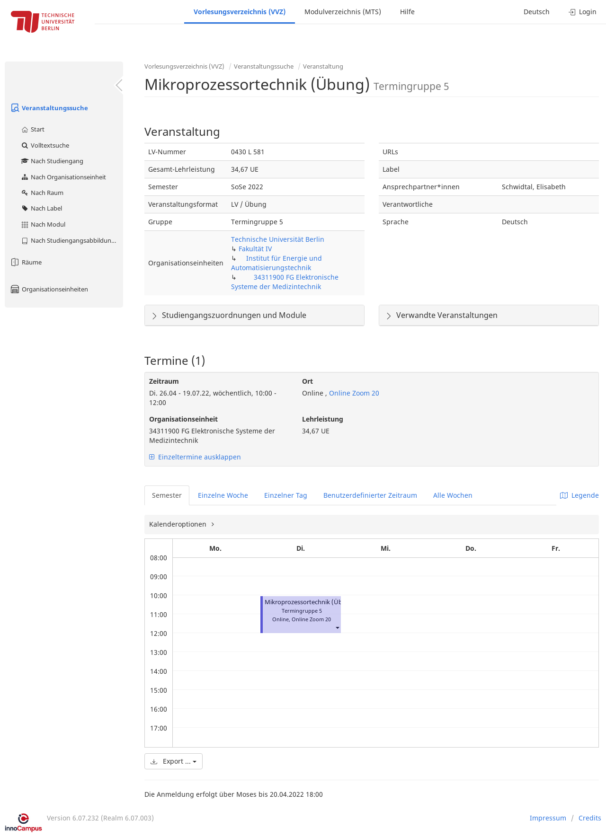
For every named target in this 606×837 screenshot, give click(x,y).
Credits (590, 817)
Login (583, 11)
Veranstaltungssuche (48, 108)
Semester (167, 495)
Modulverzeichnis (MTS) (342, 11)
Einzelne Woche (223, 495)
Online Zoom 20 (353, 392)
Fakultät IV (255, 248)
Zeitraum (164, 381)
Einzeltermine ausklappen (195, 456)
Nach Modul (42, 224)
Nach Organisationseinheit (63, 177)
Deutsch (537, 11)
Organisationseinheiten (48, 289)
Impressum (548, 817)
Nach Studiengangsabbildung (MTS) (71, 240)
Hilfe (407, 11)
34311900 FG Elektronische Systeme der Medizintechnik (285, 282)
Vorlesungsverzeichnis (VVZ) (239, 11)
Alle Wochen (452, 495)
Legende (579, 495)
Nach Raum (41, 192)
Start (32, 129)
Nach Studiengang (51, 161)
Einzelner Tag (285, 495)
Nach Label (41, 208)
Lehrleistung (322, 418)
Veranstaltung (323, 66)
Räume (25, 262)
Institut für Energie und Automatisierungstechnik (276, 263)
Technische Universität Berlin (277, 239)
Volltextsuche (44, 145)
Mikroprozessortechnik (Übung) (310, 602)
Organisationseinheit (183, 418)
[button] (337, 628)
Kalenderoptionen (178, 524)
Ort (307, 381)
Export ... (173, 761)
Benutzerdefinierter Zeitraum (370, 495)
